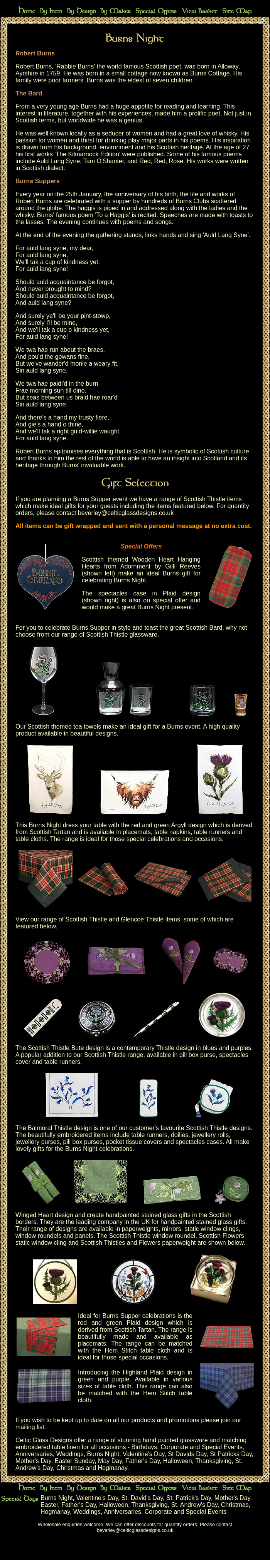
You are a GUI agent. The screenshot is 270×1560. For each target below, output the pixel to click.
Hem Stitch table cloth (137, 1350)
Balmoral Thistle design (60, 1128)
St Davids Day (187, 1454)
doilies (179, 1135)
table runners (212, 832)
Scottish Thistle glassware (121, 634)
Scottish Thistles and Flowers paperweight (138, 1242)
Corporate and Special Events (201, 1447)
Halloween (177, 1461)
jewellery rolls (210, 1135)
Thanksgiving (213, 1461)
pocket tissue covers (134, 1142)
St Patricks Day (230, 1454)
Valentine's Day (143, 1454)
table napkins (172, 832)
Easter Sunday (74, 1461)
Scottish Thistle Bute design (66, 1048)
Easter (49, 1504)
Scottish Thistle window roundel (152, 1235)
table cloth (117, 1386)
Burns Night (103, 1454)
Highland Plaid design (154, 1372)
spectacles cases (199, 1142)
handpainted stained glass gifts (202, 1222)
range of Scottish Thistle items (200, 499)
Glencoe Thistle (142, 919)
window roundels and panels (54, 1235)
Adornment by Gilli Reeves (160, 566)
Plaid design (145, 1322)
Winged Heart (34, 1215)
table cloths (31, 839)
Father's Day (142, 1461)
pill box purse (197, 1055)
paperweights (140, 1229)
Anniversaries (34, 1454)
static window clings (211, 1229)
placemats (137, 832)
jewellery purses (37, 1142)
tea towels (87, 726)
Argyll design (189, 825)
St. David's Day (142, 1498)
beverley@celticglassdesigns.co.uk (126, 513)
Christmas (70, 1468)
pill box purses (83, 1142)
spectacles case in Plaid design (149, 593)
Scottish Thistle (86, 919)
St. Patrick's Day (188, 1498)
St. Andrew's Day (194, 1504)
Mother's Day (33, 1461)
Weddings (70, 1454)
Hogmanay (112, 1468)
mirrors (171, 1229)
